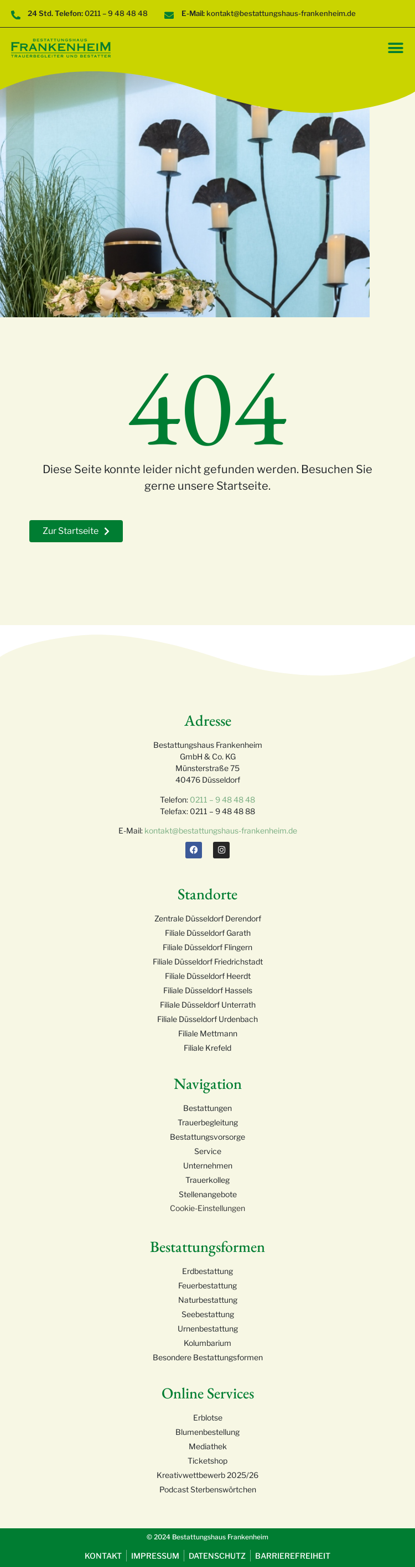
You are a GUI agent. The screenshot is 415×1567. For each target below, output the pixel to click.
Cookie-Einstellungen (207, 1208)
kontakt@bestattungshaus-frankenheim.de (220, 830)
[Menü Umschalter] (395, 48)
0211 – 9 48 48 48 (222, 799)
